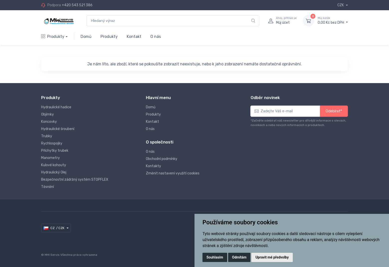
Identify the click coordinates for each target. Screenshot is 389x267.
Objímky (47, 114)
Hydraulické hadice (56, 107)
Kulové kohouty (53, 165)
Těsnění (47, 187)
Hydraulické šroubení (57, 129)
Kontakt (134, 36)
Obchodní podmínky (161, 159)
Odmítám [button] (239, 257)
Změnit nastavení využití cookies (172, 173)
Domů (86, 36)
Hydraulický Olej (53, 172)
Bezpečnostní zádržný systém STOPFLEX (74, 179)
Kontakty (153, 166)
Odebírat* (334, 111)
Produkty (52, 36)
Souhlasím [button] (214, 257)
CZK (341, 5)
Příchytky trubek (54, 150)
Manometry (50, 158)
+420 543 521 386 (77, 5)
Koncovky (49, 122)
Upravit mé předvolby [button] (272, 257)
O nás (155, 36)
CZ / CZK (54, 228)
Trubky (46, 136)
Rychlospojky (51, 143)
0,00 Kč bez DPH (333, 20)
